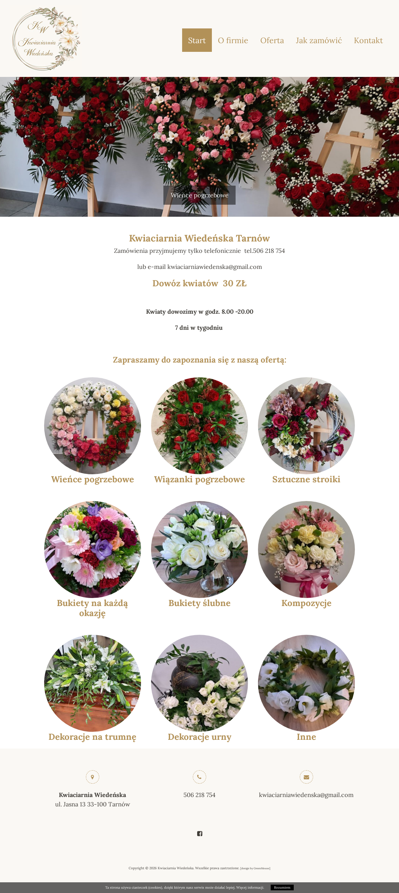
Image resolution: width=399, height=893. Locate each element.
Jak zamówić (319, 40)
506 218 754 (199, 795)
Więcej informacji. (250, 887)
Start (197, 40)
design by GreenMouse (255, 868)
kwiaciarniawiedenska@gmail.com (306, 795)
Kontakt (368, 40)
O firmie (233, 40)
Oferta (272, 40)
